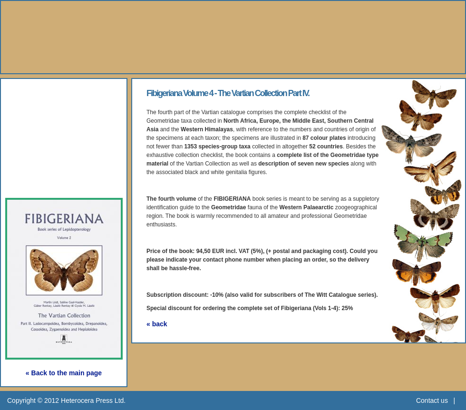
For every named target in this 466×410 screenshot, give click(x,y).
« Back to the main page (64, 373)
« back (156, 324)
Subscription (46, 181)
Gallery (33, 137)
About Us (38, 93)
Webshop (39, 159)
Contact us (432, 400)
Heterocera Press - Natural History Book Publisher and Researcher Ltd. (233, 37)
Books (31, 115)
